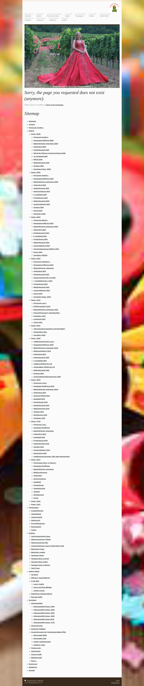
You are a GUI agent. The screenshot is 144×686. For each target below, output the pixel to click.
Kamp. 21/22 (35, 300)
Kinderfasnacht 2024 (41, 233)
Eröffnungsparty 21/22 (41, 306)
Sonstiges (32, 600)
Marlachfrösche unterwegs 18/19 (45, 389)
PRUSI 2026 (37, 159)
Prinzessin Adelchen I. (41, 262)
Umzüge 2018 (38, 447)
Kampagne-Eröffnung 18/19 (43, 386)
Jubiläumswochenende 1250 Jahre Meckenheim (51, 456)
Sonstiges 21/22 (39, 316)
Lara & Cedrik (38, 584)
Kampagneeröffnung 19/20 (43, 345)
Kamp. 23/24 (35, 217)
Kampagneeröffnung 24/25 (43, 179)
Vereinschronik (36, 626)
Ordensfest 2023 (39, 271)
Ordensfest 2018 (39, 434)
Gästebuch (33, 667)
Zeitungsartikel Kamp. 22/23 (44, 613)
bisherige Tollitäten (38, 629)
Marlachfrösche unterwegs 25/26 (45, 144)
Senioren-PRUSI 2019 (41, 396)
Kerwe (35, 498)
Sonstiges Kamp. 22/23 (42, 297)
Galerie (31, 131)
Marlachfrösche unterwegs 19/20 (45, 348)
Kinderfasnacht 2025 (41, 188)
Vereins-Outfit (36, 654)
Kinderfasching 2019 (41, 405)
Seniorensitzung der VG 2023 (44, 278)
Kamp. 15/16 (35, 501)
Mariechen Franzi (37, 549)
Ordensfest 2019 (39, 393)
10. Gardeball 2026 (40, 156)
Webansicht (115, 683)
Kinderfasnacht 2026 (41, 150)
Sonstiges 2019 (39, 418)
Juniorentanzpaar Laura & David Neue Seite (47, 546)
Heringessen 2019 (40, 415)
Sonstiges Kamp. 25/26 (42, 169)
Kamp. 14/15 (35, 504)
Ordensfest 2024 (39, 230)
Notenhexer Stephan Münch (41, 594)
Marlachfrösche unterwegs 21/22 (45, 309)
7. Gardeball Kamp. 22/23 (42, 281)
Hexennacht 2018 (40, 453)
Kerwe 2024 (37, 252)
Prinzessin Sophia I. (40, 175)
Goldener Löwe (39, 645)
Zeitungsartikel (36, 603)
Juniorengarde (36, 517)
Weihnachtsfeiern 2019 (42, 351)
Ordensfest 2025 (39, 185)
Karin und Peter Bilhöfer (42, 587)
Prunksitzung (38, 485)
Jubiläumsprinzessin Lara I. (43, 341)
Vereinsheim (36, 651)
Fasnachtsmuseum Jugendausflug (46, 313)
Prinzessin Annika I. (36, 128)
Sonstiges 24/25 (39, 214)
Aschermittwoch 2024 (41, 246)
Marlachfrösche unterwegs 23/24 (45, 226)
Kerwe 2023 (37, 294)
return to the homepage (54, 105)
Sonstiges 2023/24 (40, 255)
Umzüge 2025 (38, 207)
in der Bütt (35, 581)
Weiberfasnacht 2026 (41, 163)
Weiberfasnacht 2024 (41, 242)
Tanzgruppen (34, 507)
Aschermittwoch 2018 (41, 450)
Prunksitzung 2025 (40, 198)
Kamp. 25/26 (35, 134)
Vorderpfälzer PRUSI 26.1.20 (44, 367)
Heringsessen (38, 495)
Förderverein (36, 648)
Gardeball (37, 482)
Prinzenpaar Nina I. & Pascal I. (44, 463)
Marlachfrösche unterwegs (43, 268)
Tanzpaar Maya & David (40, 559)
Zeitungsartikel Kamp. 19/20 (44, 616)
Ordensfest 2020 (39, 354)
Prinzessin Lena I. (40, 383)
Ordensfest (37, 475)
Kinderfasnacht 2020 (41, 357)
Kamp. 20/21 (35, 325)
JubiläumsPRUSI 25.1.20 (42, 364)
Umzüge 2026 (38, 166)
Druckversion (30, 680)
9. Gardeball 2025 (40, 195)
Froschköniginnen (38, 523)
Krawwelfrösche (37, 511)
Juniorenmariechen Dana (40, 536)
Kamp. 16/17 (35, 460)
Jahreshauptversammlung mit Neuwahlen (49, 329)
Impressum (33, 664)
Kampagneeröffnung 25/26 (43, 140)
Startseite (32, 121)
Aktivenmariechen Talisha (41, 539)
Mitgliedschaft (36, 658)
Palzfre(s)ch (35, 520)
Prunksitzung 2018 (40, 440)
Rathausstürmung (40, 472)
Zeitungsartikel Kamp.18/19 (43, 619)
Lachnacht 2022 (39, 319)
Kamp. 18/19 (35, 380)
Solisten (32, 533)
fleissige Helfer (36, 597)
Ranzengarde (36, 527)
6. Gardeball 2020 (40, 361)
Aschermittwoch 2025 (41, 204)
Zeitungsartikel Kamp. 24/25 (44, 606)
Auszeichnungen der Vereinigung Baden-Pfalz (48, 632)
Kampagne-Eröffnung (41, 428)
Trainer (33, 530)
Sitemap (40, 680)
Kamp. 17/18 (35, 421)
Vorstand (34, 574)
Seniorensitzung (39, 479)
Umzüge (36, 491)
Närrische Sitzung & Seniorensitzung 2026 (49, 153)
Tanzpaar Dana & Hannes (40, 565)
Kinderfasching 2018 (41, 444)
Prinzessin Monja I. (40, 220)
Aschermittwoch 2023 (41, 290)
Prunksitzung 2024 (40, 239)
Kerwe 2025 (37, 210)
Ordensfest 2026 (39, 147)
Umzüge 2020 (38, 373)
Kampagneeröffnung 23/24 (43, 223)
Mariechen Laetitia (38, 552)
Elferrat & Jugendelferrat (40, 578)
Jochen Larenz (39, 590)
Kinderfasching (39, 488)
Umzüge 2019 (38, 412)
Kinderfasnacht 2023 (41, 274)
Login (118, 680)
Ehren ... (34, 661)
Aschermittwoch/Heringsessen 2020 (47, 377)
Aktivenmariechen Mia (39, 543)
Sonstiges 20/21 (39, 335)
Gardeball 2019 (39, 399)
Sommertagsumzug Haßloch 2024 (46, 249)
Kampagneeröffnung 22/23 (43, 265)
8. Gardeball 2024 (40, 236)
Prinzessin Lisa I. (39, 424)
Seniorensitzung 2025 (41, 191)
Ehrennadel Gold (39, 638)
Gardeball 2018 (39, 437)
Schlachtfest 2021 (40, 332)
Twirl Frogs (35, 568)
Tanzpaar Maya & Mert (39, 562)
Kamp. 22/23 (35, 258)
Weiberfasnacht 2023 (41, 287)
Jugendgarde (36, 514)
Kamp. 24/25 (35, 172)
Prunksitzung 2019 (40, 402)
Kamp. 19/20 (35, 338)
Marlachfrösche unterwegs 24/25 (45, 182)
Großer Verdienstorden (42, 642)
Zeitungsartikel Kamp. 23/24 (44, 610)
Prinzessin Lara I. (40, 303)
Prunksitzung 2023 (40, 284)
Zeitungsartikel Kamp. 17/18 (44, 622)
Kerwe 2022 (37, 322)
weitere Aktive (34, 571)
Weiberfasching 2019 (41, 409)
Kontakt (32, 670)
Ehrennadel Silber (40, 635)
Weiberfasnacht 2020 (41, 370)
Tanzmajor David (37, 555)
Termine (32, 124)
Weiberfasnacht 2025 (41, 201)
